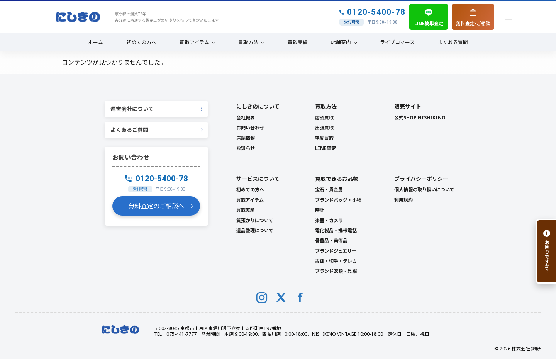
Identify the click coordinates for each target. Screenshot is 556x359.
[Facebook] (300, 298)
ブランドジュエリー (335, 251)
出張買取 (324, 127)
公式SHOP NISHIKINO (420, 117)
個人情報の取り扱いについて (424, 189)
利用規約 (403, 200)
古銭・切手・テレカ (336, 261)
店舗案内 (341, 42)
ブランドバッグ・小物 (338, 200)
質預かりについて (254, 220)
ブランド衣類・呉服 (336, 271)
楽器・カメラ (329, 220)
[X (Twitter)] (281, 298)
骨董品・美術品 (331, 240)
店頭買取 (324, 117)
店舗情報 (245, 138)
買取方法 (248, 42)
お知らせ (245, 148)
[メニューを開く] (508, 16)
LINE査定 (325, 148)
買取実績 (298, 42)
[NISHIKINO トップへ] (78, 17)
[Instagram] (262, 298)
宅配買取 (324, 138)
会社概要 (245, 117)
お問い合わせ (250, 127)
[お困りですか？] (546, 251)
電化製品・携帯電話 (336, 230)
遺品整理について (254, 230)
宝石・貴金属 (329, 189)
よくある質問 (453, 42)
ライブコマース (397, 42)
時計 (319, 210)
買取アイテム (194, 42)
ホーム (95, 42)
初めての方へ (141, 42)
